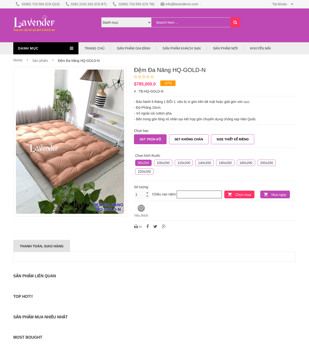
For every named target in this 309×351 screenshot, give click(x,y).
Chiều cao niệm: (164, 194)
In (138, 227)
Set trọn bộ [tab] (150, 139)
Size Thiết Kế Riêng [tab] (233, 139)
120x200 (183, 163)
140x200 (204, 163)
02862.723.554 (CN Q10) (38, 4)
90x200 (143, 163)
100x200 (163, 163)
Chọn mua (243, 195)
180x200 (246, 163)
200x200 (266, 163)
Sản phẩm (40, 61)
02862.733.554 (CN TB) (133, 4)
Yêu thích (141, 211)
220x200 (144, 171)
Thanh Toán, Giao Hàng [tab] (41, 246)
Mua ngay (278, 195)
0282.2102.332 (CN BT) (86, 4)
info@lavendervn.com (179, 4)
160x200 (225, 163)
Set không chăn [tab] (189, 139)
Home (17, 60)
